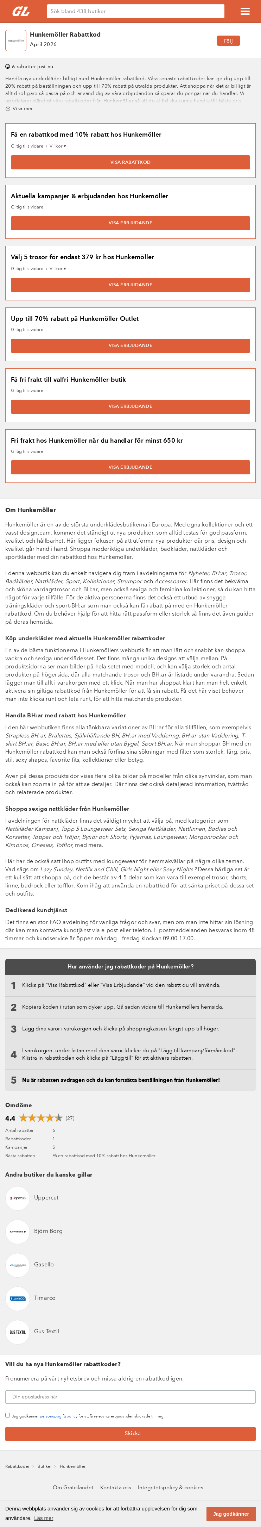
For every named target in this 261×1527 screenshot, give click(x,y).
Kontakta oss (115, 1488)
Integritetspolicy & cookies (170, 1488)
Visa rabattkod (130, 162)
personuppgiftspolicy (58, 1417)
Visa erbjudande (131, 223)
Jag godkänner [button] (231, 1514)
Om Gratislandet (73, 1488)
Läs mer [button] (43, 1518)
